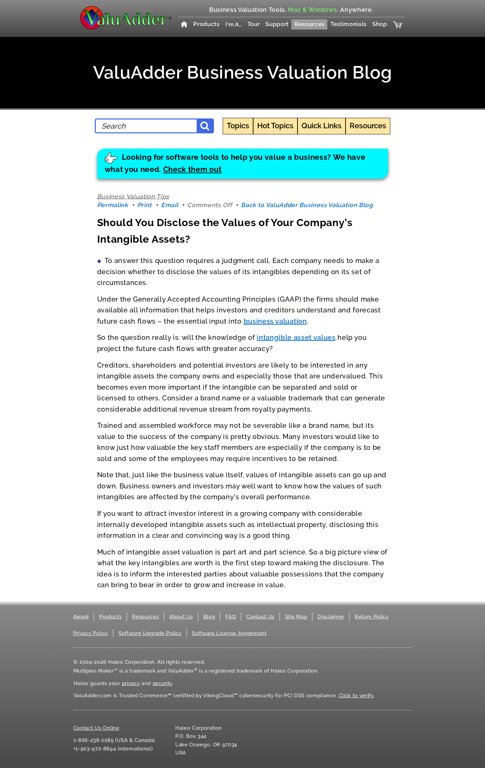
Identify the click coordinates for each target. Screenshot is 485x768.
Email (169, 205)
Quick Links (321, 125)
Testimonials (348, 24)
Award (81, 617)
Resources (309, 24)
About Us (181, 617)
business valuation (275, 321)
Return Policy (372, 617)
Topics (238, 125)
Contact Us (260, 617)
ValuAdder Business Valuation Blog (242, 72)
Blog (209, 617)
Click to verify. (357, 696)
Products (206, 24)
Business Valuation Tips (133, 196)
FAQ (230, 617)
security (162, 683)
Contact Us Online (96, 728)
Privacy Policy (90, 633)
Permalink (112, 205)
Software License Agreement (229, 633)
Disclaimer (330, 617)
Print (144, 205)
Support (277, 24)
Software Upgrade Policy (149, 633)
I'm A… (233, 24)
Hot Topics (275, 125)
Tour (253, 24)
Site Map (296, 617)
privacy (131, 683)
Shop (379, 24)
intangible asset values (296, 337)
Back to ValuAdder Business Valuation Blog (307, 205)
